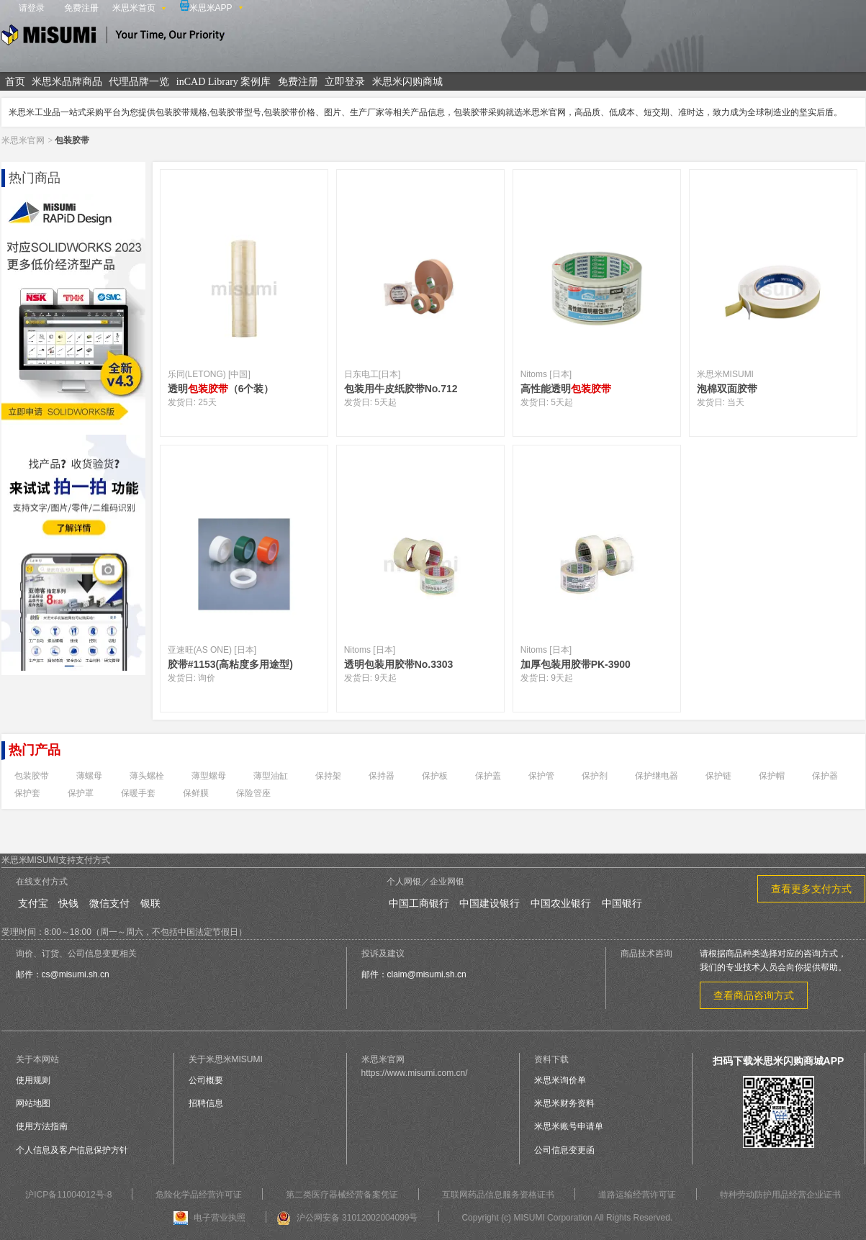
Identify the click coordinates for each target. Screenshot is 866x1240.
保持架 (328, 776)
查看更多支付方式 (811, 889)
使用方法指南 (42, 1126)
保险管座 (253, 793)
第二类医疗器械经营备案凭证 (342, 1195)
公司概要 (206, 1080)
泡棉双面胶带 (727, 388)
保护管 (541, 776)
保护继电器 (656, 776)
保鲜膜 (196, 793)
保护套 (27, 793)
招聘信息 (206, 1103)
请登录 (32, 8)
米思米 (113, 37)
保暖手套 (138, 793)
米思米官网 (23, 140)
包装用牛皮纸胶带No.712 (401, 388)
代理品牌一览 (139, 81)
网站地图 (33, 1103)
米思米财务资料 (564, 1103)
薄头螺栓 (147, 776)
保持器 (381, 776)
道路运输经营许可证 (637, 1195)
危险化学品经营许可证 (198, 1195)
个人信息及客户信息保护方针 (72, 1150)
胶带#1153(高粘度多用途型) (230, 664)
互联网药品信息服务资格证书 (498, 1195)
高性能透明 (565, 388)
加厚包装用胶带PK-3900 (575, 664)
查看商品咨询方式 (753, 995)
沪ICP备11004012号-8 (68, 1195)
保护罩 (81, 793)
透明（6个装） (221, 388)
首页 (15, 81)
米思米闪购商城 (407, 81)
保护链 (718, 776)
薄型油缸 (270, 776)
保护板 (435, 776)
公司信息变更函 (564, 1150)
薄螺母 (89, 776)
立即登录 (345, 81)
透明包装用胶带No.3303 (399, 664)
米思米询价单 (560, 1080)
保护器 (825, 776)
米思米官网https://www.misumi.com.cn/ (414, 1066)
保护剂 (595, 776)
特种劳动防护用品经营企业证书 (780, 1195)
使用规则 (33, 1080)
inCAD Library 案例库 (223, 81)
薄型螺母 (208, 776)
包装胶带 (31, 776)
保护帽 (772, 776)
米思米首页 (133, 8)
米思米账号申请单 (568, 1126)
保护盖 (488, 776)
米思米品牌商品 (67, 81)
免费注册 (81, 8)
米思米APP (206, 6)
